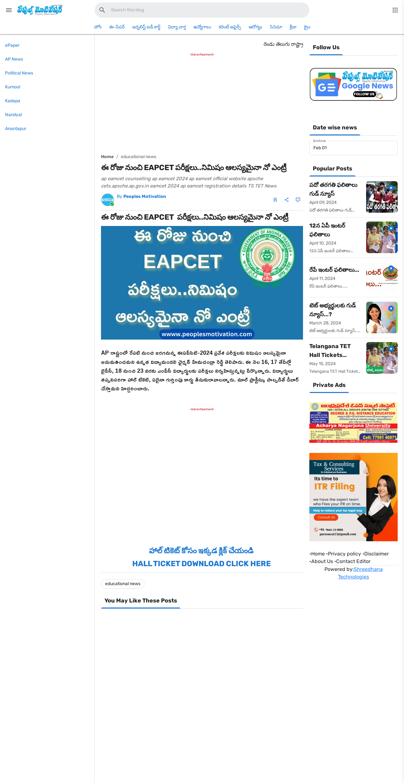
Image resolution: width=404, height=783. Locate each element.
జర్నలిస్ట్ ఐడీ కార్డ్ (146, 27)
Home (107, 156)
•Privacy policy (343, 554)
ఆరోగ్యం (255, 27)
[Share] (287, 200)
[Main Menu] (9, 10)
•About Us (321, 561)
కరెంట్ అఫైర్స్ (230, 27)
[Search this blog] (102, 10)
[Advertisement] (202, 102)
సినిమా (276, 27)
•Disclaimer (375, 554)
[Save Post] (275, 200)
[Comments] (298, 200)
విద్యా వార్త (177, 27)
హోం (98, 27)
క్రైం (307, 27)
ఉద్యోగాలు (202, 27)
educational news (138, 156)
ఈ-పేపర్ (117, 27)
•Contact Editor (352, 561)
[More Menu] (395, 10)
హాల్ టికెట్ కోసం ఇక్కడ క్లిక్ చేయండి (202, 550)
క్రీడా (293, 27)
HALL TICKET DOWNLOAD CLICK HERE (201, 563)
